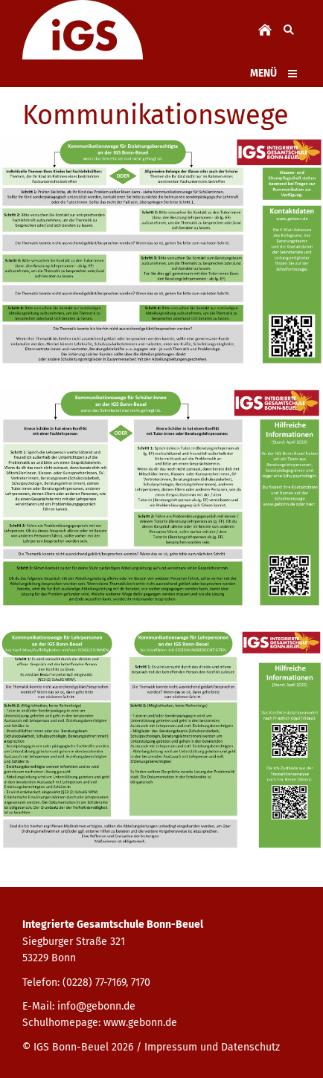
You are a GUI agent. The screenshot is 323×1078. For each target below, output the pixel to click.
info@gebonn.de (96, 1006)
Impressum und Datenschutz (212, 1047)
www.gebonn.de (140, 1022)
